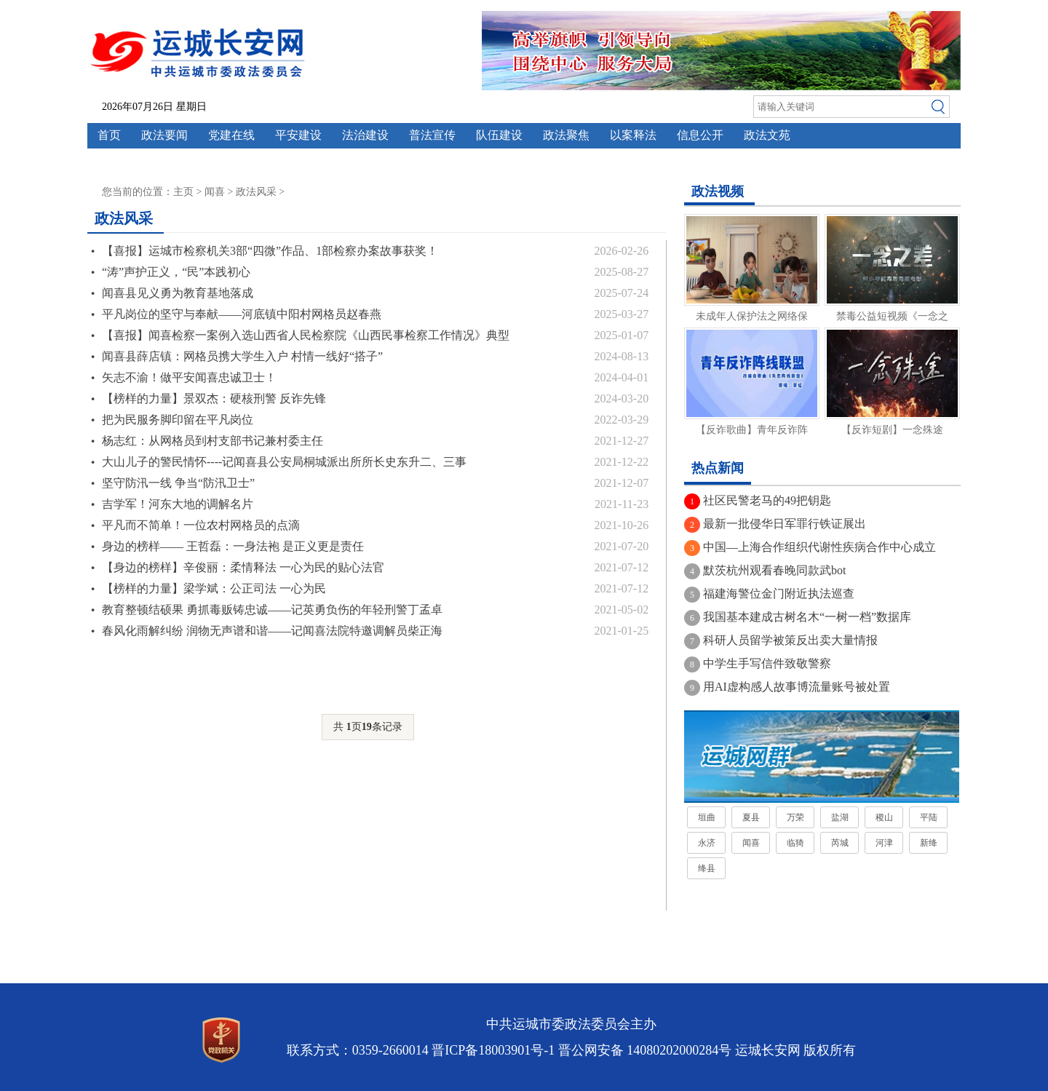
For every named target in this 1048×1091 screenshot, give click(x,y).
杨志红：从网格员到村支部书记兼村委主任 (212, 441)
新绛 (928, 843)
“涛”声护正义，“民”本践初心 (176, 272)
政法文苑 (767, 135)
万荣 (795, 817)
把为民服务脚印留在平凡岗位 (177, 419)
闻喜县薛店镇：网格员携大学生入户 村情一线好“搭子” (242, 356)
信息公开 (700, 135)
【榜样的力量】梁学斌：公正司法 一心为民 (214, 588)
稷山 (884, 817)
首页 (109, 135)
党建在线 (231, 135)
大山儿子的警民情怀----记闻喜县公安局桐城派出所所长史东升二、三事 (284, 462)
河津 (884, 843)
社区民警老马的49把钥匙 (767, 500)
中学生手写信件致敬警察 (767, 663)
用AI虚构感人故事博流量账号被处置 (796, 687)
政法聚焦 (566, 135)
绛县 (706, 868)
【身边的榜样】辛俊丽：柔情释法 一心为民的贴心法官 (243, 567)
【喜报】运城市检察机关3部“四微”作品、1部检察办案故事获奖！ (270, 251)
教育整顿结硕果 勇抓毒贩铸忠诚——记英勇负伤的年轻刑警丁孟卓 (272, 609)
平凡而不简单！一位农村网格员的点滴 (201, 525)
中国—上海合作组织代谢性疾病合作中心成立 (819, 547)
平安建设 (298, 135)
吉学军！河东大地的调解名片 (177, 504)
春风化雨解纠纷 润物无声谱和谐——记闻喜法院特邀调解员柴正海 (272, 630)
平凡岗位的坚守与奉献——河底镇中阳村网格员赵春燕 (241, 314)
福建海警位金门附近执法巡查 (778, 593)
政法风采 (256, 191)
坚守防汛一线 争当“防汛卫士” (178, 483)
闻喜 (215, 191)
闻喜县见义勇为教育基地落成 (177, 293)
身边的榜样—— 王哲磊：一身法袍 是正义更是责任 (233, 546)
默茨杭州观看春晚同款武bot (774, 570)
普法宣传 (432, 135)
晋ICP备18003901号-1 (493, 1050)
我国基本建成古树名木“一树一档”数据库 (807, 617)
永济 (706, 843)
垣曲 (706, 817)
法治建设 (365, 135)
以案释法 (633, 135)
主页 (183, 191)
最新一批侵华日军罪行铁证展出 (784, 523)
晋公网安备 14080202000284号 (645, 1050)
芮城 (840, 843)
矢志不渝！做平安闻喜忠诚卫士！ (189, 377)
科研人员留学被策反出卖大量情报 (790, 640)
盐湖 (840, 817)
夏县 (751, 817)
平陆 (928, 817)
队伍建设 (499, 135)
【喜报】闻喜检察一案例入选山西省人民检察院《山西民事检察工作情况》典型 (305, 335)
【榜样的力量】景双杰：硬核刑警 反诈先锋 (214, 398)
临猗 (795, 843)
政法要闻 (164, 135)
